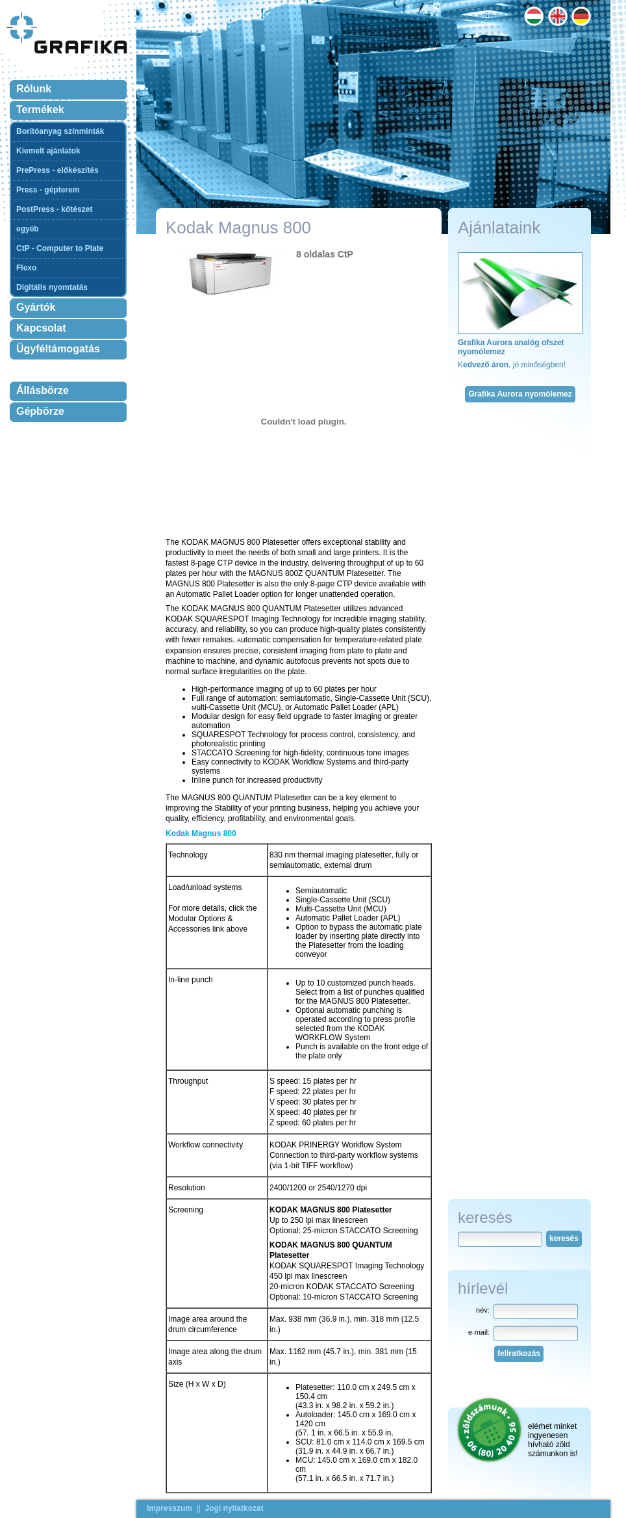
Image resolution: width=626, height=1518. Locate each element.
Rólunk (33, 88)
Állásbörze (42, 390)
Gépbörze (40, 411)
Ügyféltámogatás (58, 348)
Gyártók (35, 307)
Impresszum (169, 1508)
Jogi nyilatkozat (234, 1508)
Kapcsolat (41, 328)
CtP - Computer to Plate (59, 248)
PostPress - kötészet (54, 209)
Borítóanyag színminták (60, 131)
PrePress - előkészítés (57, 170)
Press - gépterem (47, 189)
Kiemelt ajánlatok (48, 150)
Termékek (40, 109)
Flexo (26, 267)
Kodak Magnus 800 (201, 833)
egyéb (27, 228)
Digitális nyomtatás (52, 287)
